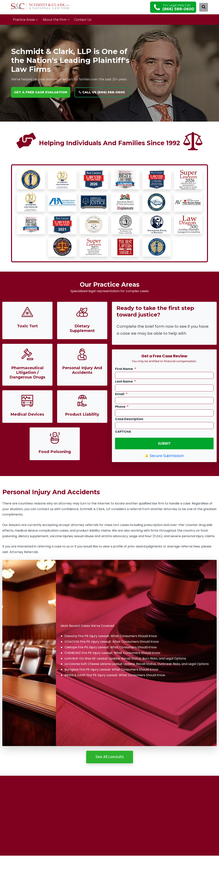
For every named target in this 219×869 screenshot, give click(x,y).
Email (121, 394)
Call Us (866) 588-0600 (102, 92)
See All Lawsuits (109, 756)
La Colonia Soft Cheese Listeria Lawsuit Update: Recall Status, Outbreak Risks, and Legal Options (136, 663)
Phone (122, 407)
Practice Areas (24, 19)
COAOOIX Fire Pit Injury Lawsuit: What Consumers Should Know (111, 641)
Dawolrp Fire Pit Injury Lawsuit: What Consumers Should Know (110, 635)
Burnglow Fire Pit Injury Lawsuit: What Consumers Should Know (111, 669)
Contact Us (82, 19)
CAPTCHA (123, 432)
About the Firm (54, 19)
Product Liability (82, 414)
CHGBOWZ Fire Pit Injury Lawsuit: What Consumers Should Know (112, 652)
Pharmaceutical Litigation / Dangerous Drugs (27, 372)
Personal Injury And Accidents (82, 370)
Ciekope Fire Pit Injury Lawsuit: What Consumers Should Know (110, 647)
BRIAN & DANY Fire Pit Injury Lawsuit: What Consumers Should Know (114, 675)
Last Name (125, 382)
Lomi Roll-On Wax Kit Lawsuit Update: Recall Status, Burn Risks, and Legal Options (125, 658)
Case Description (129, 419)
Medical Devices (27, 414)
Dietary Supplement (82, 328)
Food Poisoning (55, 451)
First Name (125, 369)
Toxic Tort (27, 326)
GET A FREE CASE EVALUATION (40, 92)
